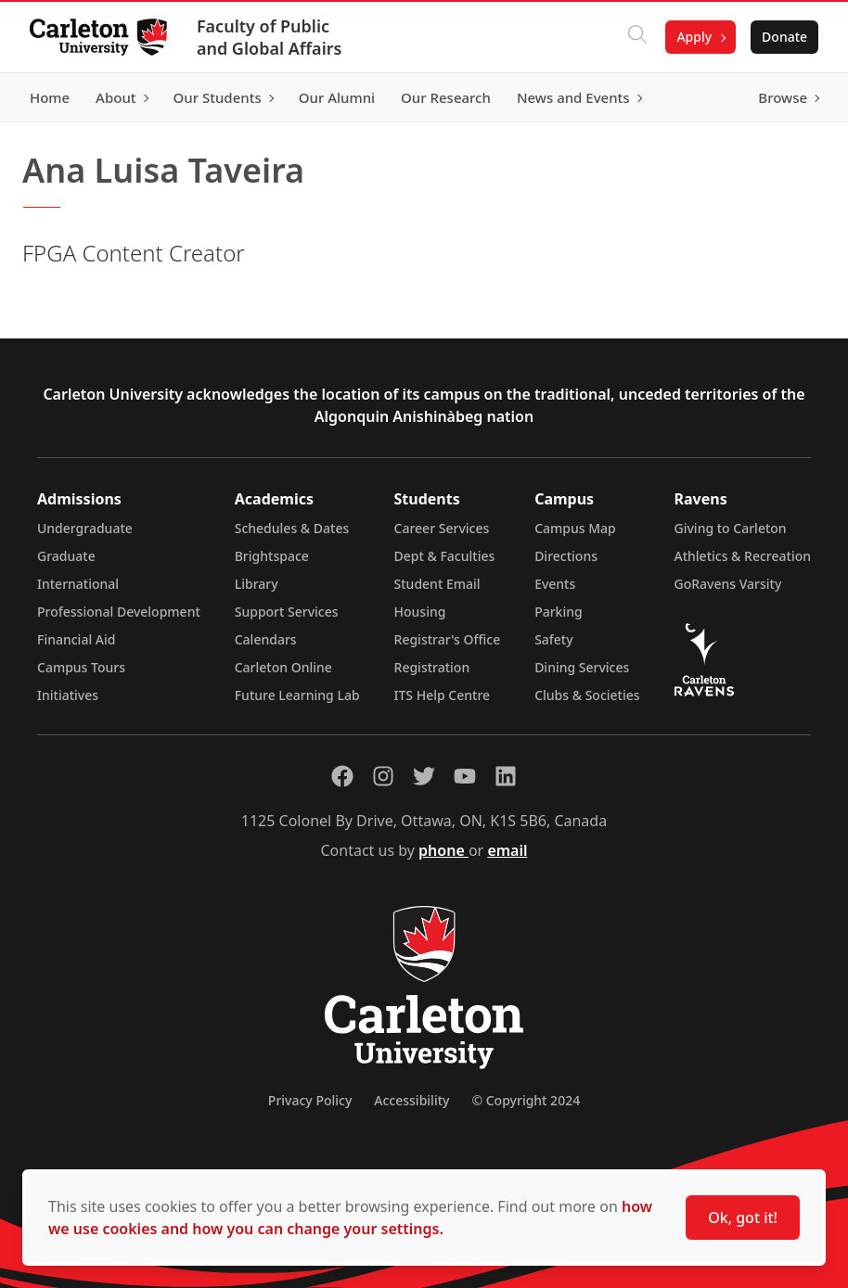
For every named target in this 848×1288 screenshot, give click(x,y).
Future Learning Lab (297, 695)
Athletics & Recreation (743, 556)
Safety (553, 639)
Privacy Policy (310, 1100)
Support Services (287, 611)
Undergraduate (85, 528)
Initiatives (67, 695)
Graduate (66, 556)
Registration (432, 667)
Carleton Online (283, 667)
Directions (565, 556)
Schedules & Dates (292, 528)
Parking (558, 611)
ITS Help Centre (442, 695)
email (507, 850)
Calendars (266, 639)
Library (256, 584)
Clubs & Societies (586, 695)
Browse (782, 97)
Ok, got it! (742, 1217)
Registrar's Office (447, 639)
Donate (784, 36)
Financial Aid (76, 639)
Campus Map (575, 528)
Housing (420, 611)
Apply (694, 36)
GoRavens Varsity (728, 584)
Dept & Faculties (444, 556)
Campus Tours (81, 667)
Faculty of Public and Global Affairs (269, 37)
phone (443, 850)
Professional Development (118, 611)
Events (554, 584)
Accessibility (411, 1100)
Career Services (442, 528)
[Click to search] (637, 37)
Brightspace (272, 556)
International (78, 584)
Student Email (437, 584)
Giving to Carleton (731, 528)
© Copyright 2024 (525, 1100)
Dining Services (581, 667)
